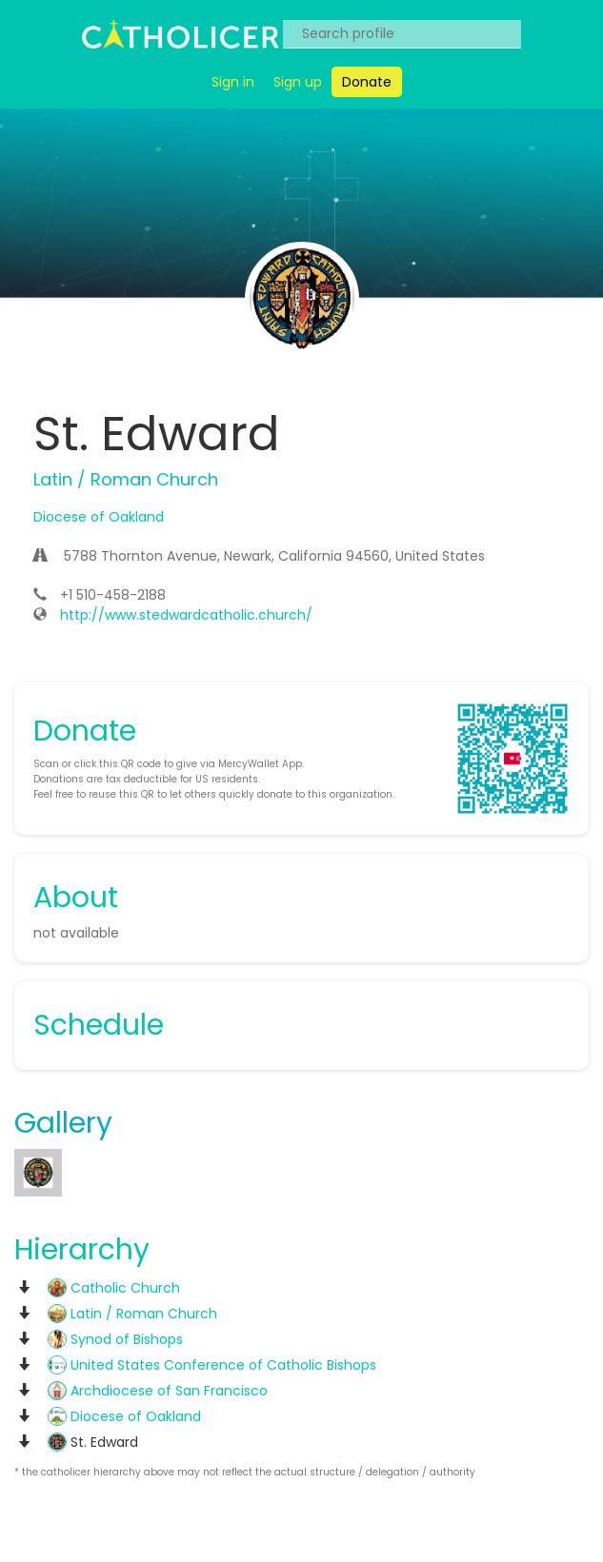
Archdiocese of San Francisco (158, 1390)
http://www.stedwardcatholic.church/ (186, 614)
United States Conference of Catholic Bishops (212, 1364)
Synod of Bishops (115, 1339)
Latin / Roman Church (132, 1313)
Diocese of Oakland (98, 516)
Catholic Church (114, 1287)
